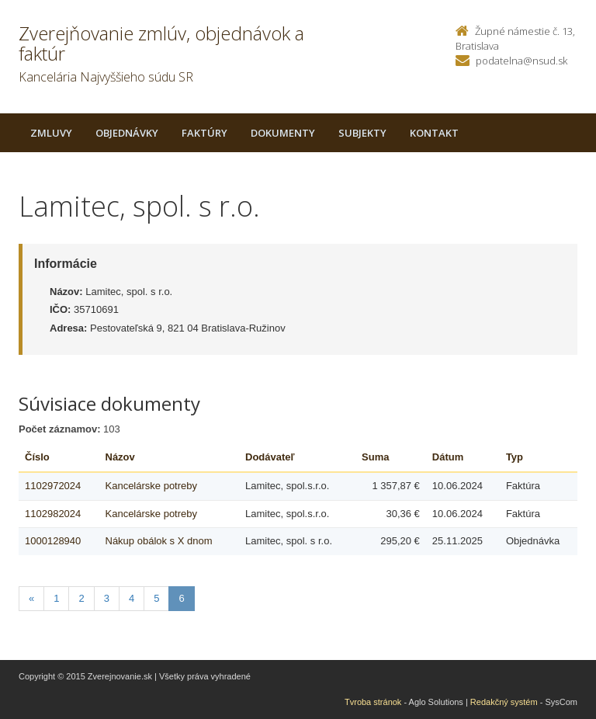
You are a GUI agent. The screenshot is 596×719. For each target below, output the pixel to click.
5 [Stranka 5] (156, 598)
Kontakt (434, 133)
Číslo (37, 457)
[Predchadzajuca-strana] (31, 599)
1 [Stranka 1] (56, 598)
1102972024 (53, 485)
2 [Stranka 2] (81, 598)
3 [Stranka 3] (106, 598)
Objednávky (126, 133)
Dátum (447, 457)
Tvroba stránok (373, 702)
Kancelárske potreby (152, 485)
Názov (120, 457)
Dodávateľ (270, 457)
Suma (375, 457)
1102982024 (53, 513)
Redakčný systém (504, 702)
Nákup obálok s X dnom (159, 541)
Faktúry (204, 133)
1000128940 (53, 541)
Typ (514, 457)
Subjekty (362, 133)
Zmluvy (51, 133)
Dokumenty (283, 133)
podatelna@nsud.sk (521, 61)
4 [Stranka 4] (131, 598)
